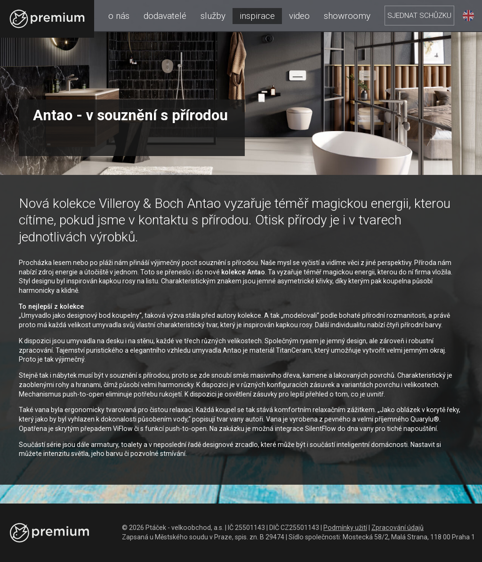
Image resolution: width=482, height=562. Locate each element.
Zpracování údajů (397, 527)
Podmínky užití (345, 527)
